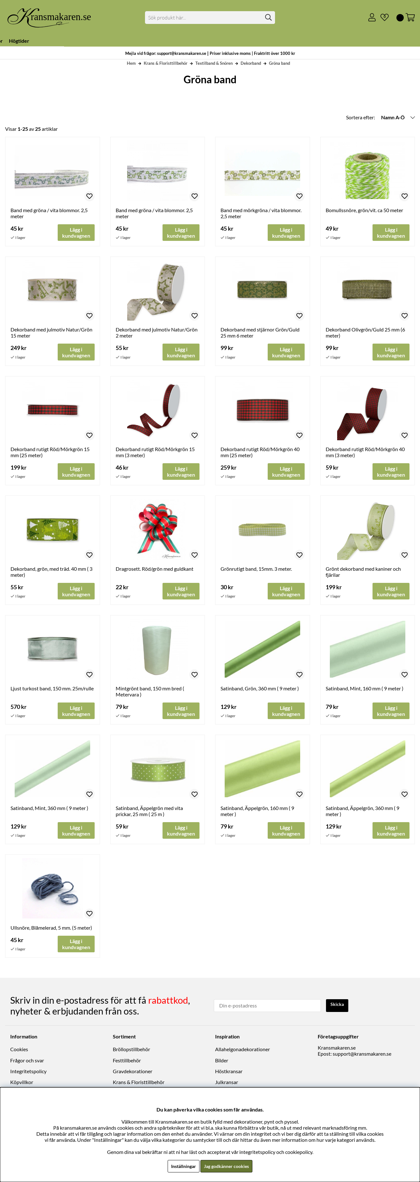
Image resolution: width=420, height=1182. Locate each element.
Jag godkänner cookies (228, 1166)
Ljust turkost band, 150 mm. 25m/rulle (52, 691)
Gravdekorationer (132, 1073)
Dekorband (251, 63)
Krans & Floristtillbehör (165, 63)
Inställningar (180, 1166)
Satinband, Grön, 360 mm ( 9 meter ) (260, 691)
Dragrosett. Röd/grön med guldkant (154, 571)
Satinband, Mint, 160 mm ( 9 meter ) (364, 691)
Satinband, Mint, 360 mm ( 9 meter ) (49, 811)
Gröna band (279, 63)
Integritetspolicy (28, 1073)
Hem (131, 63)
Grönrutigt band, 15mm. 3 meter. (256, 571)
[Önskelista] (382, 17)
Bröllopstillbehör (131, 1051)
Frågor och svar (27, 1062)
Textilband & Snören (214, 63)
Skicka (338, 1007)
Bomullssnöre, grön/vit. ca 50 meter (364, 210)
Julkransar (226, 1084)
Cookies (19, 1051)
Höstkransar (229, 1073)
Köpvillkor (21, 1084)
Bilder (221, 1062)
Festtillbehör (127, 1062)
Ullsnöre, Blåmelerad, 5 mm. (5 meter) (51, 931)
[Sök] (210, 17)
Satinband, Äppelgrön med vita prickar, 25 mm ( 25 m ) (149, 814)
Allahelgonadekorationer (242, 1051)
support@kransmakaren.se (362, 1056)
